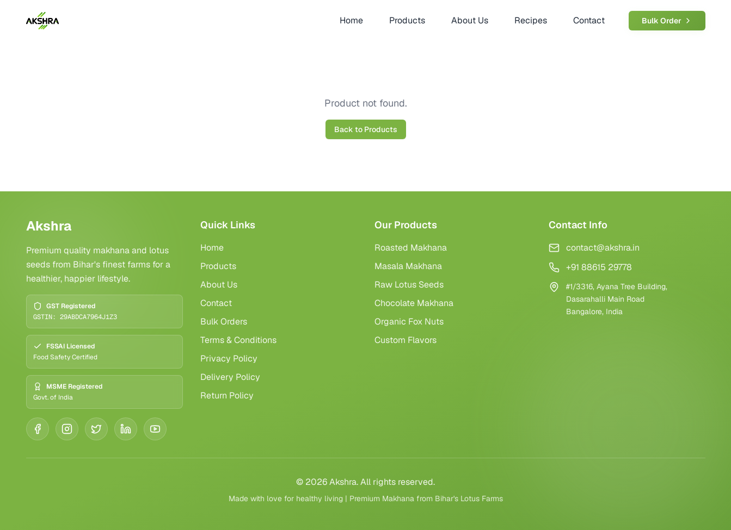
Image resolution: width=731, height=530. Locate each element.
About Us (218, 284)
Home (212, 247)
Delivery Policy (230, 377)
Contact (216, 303)
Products (218, 266)
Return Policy (227, 395)
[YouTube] (155, 428)
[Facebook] (37, 428)
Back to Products (365, 129)
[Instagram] (67, 428)
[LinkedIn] (125, 428)
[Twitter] (96, 428)
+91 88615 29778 (599, 267)
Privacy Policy (228, 358)
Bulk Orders (223, 321)
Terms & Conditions (238, 340)
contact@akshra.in (603, 247)
